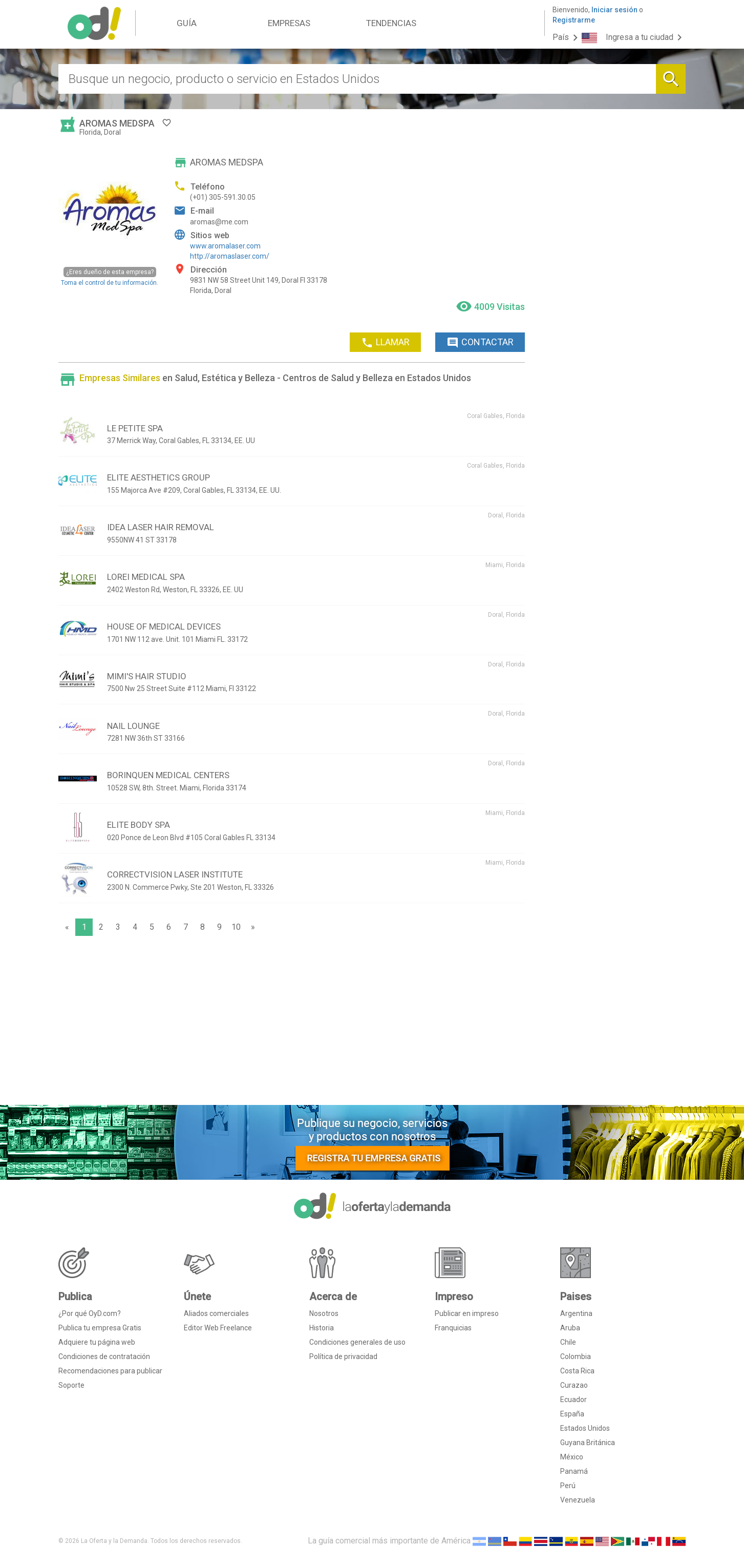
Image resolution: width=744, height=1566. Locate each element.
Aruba (570, 1328)
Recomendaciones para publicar (110, 1371)
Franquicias (453, 1328)
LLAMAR (385, 343)
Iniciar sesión (614, 10)
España (572, 1414)
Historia (321, 1328)
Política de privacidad (343, 1356)
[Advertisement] (291, 1023)
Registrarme (573, 20)
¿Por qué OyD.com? (89, 1313)
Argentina (576, 1313)
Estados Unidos (585, 1428)
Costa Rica (577, 1371)
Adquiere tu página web (96, 1342)
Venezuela (577, 1500)
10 (236, 927)
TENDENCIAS (391, 23)
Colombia (575, 1356)
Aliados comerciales (216, 1313)
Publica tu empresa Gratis (99, 1328)
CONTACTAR (480, 343)
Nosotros (323, 1313)
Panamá (574, 1471)
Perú (568, 1485)
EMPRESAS (289, 23)
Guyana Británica (587, 1442)
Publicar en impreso (467, 1313)
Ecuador (573, 1399)
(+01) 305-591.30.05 (223, 197)
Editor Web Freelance (218, 1328)
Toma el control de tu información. (109, 276)
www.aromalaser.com (225, 246)
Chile (568, 1342)
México (571, 1457)
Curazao (574, 1385)
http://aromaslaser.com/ (229, 256)
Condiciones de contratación (104, 1356)
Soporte (71, 1385)
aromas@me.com (219, 222)
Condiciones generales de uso (357, 1342)
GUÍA (187, 23)
